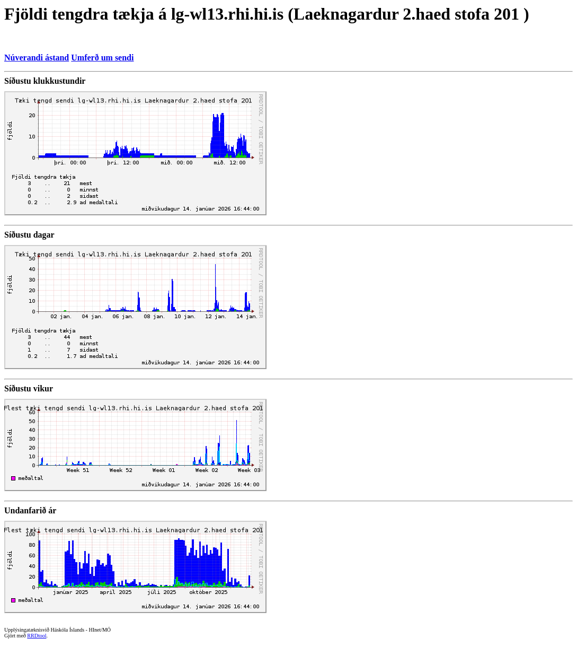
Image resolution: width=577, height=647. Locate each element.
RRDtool (36, 636)
